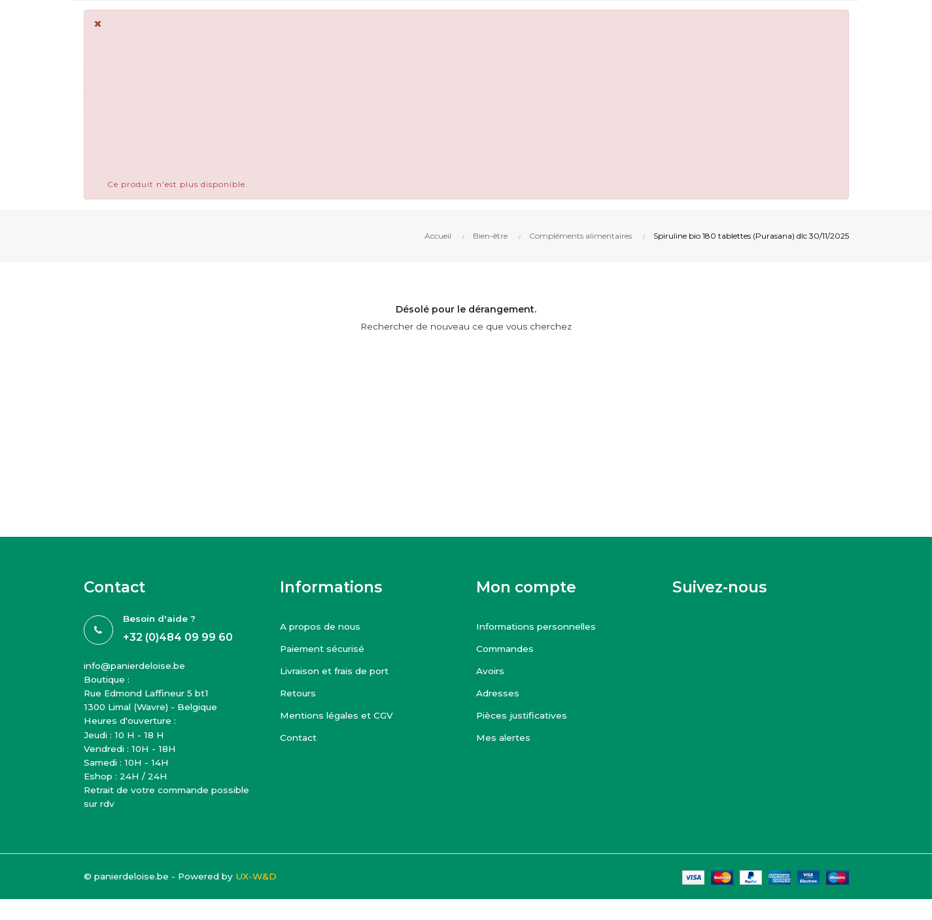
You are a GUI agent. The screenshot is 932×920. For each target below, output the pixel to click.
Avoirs (491, 671)
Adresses (498, 693)
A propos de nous (322, 626)
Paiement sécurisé (324, 649)
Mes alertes (504, 737)
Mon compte (526, 587)
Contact (298, 737)
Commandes (506, 649)
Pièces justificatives (523, 715)
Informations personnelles (539, 626)
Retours (299, 693)
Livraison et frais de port (337, 671)
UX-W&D (264, 880)
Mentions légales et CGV (338, 715)
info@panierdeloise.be (137, 666)
